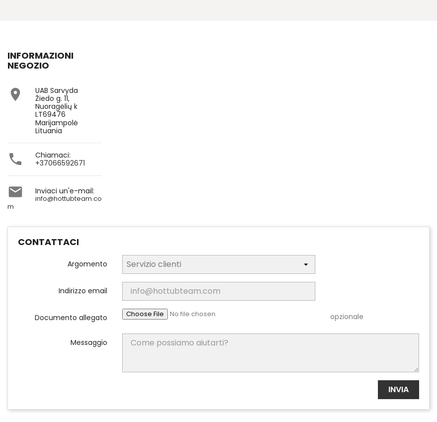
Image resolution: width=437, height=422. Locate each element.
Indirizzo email (83, 290)
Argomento (87, 263)
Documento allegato (71, 317)
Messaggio (89, 342)
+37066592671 (60, 163)
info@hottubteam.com (54, 202)
